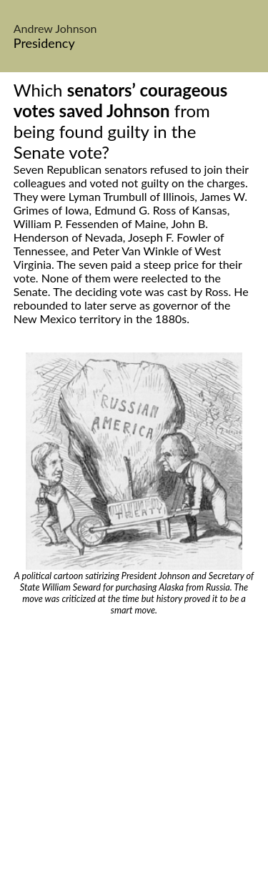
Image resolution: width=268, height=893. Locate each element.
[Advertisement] (134, 757)
